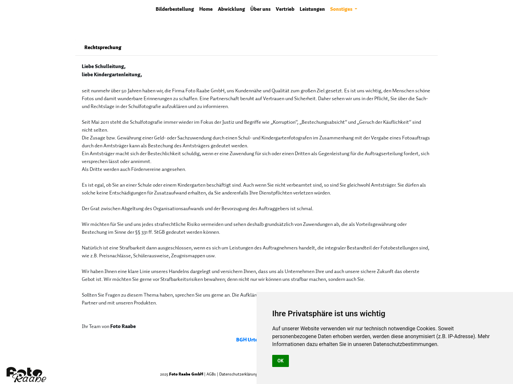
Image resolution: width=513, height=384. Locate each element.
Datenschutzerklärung (238, 374)
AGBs (211, 374)
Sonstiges (341, 9)
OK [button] (280, 360)
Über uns (260, 9)
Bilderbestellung (176, 8)
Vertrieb (285, 9)
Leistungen (312, 9)
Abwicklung (231, 9)
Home (206, 9)
